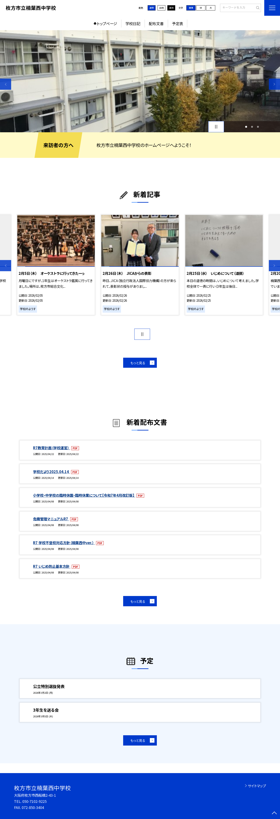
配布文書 (156, 23)
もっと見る (137, 362)
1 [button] (246, 127)
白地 (161, 7)
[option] (140, 81)
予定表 (177, 23)
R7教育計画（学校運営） (51, 447)
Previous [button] (5, 84)
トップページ (107, 23)
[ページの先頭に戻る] (274, 813)
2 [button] (252, 127)
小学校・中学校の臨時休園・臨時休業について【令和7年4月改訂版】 (84, 495)
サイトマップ (257, 785)
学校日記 (132, 23)
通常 (151, 7)
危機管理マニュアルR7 (51, 518)
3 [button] (258, 127)
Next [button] (274, 84)
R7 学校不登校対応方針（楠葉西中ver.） (64, 542)
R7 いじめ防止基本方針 (51, 566)
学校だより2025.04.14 (51, 471)
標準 (191, 7)
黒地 (171, 7)
